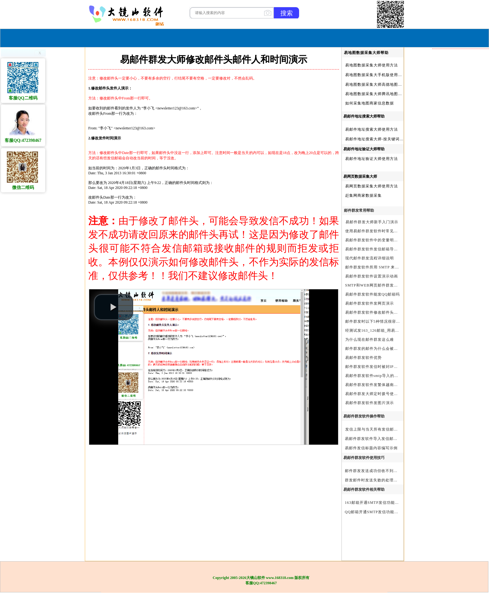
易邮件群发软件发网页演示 (369, 303)
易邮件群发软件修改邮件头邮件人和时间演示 (385, 312)
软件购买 (219, 37)
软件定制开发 (445, 173)
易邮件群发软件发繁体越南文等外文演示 (381, 385)
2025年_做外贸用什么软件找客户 (460, 329)
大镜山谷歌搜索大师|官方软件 (460, 290)
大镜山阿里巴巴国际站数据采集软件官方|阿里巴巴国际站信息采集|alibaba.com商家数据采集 (460, 204)
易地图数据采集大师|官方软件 (460, 259)
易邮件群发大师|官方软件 (456, 274)
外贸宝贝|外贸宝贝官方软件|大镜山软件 (460, 134)
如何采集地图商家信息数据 (369, 103)
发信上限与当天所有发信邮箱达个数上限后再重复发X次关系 (399, 429)
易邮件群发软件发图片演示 (369, 403)
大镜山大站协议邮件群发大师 (459, 165)
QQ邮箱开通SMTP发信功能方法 (374, 512)
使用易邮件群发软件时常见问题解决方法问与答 (387, 231)
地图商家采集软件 (449, 360)
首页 (196, 37)
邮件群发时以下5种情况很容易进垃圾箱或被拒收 (389, 321)
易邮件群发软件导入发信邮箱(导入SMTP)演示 (386, 438)
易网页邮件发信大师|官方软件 (460, 236)
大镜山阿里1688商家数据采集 (460, 181)
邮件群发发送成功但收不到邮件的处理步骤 (383, 471)
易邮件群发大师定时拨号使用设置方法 (379, 394)
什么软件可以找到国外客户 (457, 111)
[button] (113, 307)
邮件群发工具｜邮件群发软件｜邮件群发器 (460, 251)
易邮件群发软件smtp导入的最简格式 (377, 376)
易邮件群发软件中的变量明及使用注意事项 (383, 240)
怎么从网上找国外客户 (453, 87)
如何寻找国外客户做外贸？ (457, 376)
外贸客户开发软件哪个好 (455, 368)
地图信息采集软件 (449, 228)
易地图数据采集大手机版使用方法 (375, 75)
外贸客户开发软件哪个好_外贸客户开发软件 (460, 430)
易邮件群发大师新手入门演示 (372, 222)
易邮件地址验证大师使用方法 (371, 159)
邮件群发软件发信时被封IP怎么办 (375, 366)
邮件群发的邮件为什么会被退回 (373, 348)
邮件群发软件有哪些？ (453, 267)
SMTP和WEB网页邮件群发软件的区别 (379, 285)
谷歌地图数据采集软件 (453, 298)
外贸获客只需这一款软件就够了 (460, 119)
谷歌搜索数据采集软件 (453, 399)
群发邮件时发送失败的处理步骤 (373, 480)
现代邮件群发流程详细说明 (369, 258)
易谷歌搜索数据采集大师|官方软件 (460, 243)
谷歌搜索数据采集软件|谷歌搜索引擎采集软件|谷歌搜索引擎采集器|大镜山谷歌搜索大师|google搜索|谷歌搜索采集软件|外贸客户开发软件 (460, 189)
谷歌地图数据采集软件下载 (457, 95)
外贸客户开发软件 (449, 306)
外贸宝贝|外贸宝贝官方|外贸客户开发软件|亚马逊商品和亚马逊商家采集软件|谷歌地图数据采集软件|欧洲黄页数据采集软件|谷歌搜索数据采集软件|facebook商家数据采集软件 (460, 212)
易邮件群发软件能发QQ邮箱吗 (372, 294)
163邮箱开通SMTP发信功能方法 (374, 502)
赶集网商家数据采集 (363, 195)
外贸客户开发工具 (449, 142)
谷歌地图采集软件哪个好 (455, 80)
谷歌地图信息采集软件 (453, 337)
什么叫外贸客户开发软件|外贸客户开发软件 (460, 438)
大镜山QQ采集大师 (450, 158)
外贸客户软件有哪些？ (453, 321)
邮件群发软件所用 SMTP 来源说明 (376, 267)
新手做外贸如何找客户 (453, 103)
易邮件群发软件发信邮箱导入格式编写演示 (383, 249)
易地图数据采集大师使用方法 (371, 65)
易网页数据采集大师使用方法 (371, 186)
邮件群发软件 (445, 220)
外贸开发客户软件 (449, 391)
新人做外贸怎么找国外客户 (457, 126)
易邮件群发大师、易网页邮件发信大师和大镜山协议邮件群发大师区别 (460, 282)
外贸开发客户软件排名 (453, 72)
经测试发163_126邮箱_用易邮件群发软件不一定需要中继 (396, 330)
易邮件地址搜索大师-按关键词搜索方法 (380, 139)
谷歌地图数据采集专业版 (455, 313)
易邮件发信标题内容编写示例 (371, 448)
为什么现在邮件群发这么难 (369, 339)
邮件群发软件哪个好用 (453, 64)
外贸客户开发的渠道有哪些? (458, 384)
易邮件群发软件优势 (363, 357)
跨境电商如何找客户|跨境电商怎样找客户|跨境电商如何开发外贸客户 (460, 446)
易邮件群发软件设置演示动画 (371, 276)
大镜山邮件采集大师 (451, 150)
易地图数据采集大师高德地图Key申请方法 (383, 84)
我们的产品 (283, 37)
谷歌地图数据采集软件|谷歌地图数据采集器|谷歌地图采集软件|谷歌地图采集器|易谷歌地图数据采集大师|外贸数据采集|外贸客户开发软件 (460, 197)
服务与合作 (249, 37)
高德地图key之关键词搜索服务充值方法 (460, 415)
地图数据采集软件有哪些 (455, 352)
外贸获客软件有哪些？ (453, 423)
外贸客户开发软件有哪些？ (457, 407)
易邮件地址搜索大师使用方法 (371, 129)
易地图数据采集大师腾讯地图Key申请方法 (383, 94)
